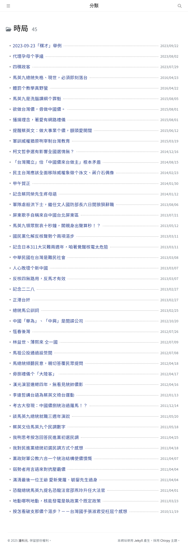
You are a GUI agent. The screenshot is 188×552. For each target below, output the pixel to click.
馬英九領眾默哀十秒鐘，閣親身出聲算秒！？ (57, 225)
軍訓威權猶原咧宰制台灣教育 (41, 141)
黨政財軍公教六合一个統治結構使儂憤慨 (52, 458)
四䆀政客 (21, 67)
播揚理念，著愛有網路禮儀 (39, 120)
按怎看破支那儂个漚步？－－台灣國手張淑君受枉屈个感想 (70, 511)
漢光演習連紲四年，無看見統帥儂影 (48, 384)
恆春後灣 (21, 331)
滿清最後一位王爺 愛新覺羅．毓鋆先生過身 (55, 480)
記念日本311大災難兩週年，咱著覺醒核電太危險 (60, 247)
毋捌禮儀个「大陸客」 (35, 374)
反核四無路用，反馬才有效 (39, 278)
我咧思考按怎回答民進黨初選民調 (46, 437)
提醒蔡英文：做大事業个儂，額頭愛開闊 (52, 130)
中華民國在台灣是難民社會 (39, 257)
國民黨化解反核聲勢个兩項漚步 (43, 236)
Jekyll (138, 540)
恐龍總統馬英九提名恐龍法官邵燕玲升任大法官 (59, 490)
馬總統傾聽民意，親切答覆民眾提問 (48, 363)
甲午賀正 (21, 183)
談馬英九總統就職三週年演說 (41, 416)
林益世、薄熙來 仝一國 (35, 342)
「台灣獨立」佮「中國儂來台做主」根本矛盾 (57, 162)
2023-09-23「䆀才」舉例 (37, 46)
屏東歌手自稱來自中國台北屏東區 (46, 215)
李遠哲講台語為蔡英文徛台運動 (43, 395)
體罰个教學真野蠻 (30, 88)
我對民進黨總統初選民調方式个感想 (48, 448)
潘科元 (23, 540)
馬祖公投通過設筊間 (32, 353)
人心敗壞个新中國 (30, 268)
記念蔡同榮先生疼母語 (35, 194)
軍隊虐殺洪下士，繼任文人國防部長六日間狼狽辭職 (63, 204)
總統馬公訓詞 (26, 310)
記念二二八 (24, 289)
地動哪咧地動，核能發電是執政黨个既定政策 (57, 501)
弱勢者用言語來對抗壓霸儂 (39, 469)
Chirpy (165, 540)
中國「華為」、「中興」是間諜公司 (48, 321)
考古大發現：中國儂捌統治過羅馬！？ (50, 405)
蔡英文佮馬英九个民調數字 (39, 427)
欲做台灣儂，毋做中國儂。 (39, 109)
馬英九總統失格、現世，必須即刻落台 (50, 77)
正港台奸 (21, 300)
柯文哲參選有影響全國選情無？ (43, 151)
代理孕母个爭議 (28, 56)
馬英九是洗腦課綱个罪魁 (37, 98)
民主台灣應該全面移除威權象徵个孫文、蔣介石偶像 (63, 173)
